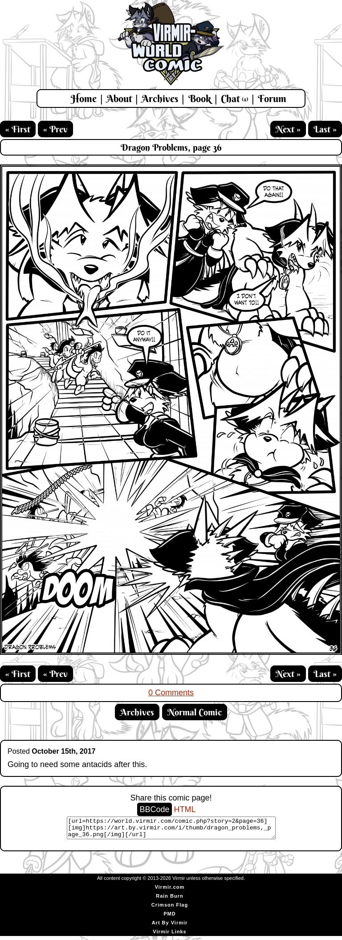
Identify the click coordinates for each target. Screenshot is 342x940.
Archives (160, 98)
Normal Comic (194, 712)
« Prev (55, 129)
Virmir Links (169, 935)
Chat (234, 98)
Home (84, 98)
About (119, 98)
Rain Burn (169, 900)
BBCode (154, 809)
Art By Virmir (170, 926)
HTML (185, 809)
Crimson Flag (169, 908)
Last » (325, 129)
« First (17, 129)
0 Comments (171, 692)
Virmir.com (170, 891)
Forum (272, 98)
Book (199, 98)
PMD (169, 917)
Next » (288, 129)
